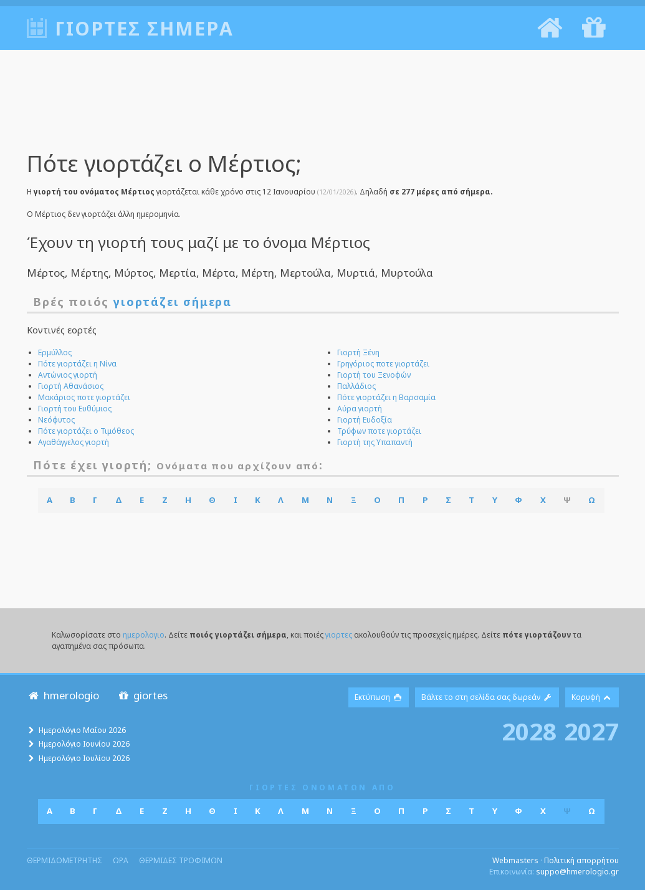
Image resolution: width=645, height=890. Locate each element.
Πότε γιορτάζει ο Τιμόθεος (86, 431)
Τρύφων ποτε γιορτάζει (379, 431)
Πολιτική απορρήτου (581, 860)
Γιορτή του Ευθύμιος (75, 408)
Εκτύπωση (379, 697)
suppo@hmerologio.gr (577, 871)
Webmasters (515, 860)
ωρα (120, 860)
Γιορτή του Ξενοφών (374, 375)
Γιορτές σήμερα (144, 28)
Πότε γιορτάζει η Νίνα (77, 363)
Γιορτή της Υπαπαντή (375, 442)
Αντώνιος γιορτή (67, 375)
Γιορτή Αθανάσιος (70, 386)
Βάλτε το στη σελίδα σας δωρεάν (487, 697)
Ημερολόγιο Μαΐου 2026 (82, 730)
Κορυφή (592, 697)
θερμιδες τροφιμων (180, 860)
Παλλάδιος (356, 386)
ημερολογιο (144, 634)
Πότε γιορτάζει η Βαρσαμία (386, 397)
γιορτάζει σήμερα (172, 301)
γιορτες (338, 634)
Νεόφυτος (56, 419)
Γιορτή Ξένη (358, 352)
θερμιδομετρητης (64, 860)
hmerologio (63, 695)
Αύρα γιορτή (359, 408)
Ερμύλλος (55, 352)
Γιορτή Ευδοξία (364, 419)
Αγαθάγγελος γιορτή (73, 442)
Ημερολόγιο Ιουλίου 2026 (84, 758)
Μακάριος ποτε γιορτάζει (84, 397)
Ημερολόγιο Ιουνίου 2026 (84, 744)
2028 (529, 731)
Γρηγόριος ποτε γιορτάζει (383, 363)
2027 (591, 731)
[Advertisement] (323, 109)
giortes (142, 695)
